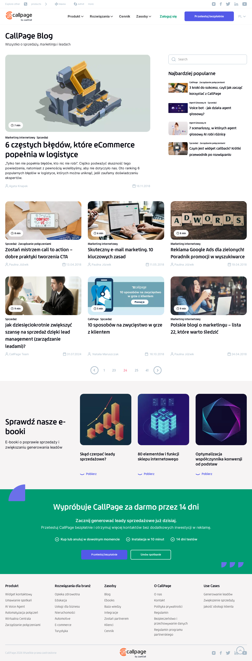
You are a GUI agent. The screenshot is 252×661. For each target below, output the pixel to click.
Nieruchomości (65, 612)
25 (136, 370)
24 (125, 370)
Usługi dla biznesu (67, 606)
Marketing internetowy (20, 137)
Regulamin (161, 612)
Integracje (111, 612)
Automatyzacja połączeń (21, 612)
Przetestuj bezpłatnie (209, 16)
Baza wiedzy (112, 606)
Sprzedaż (42, 137)
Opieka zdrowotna (67, 594)
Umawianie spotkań (18, 600)
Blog (107, 594)
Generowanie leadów (218, 594)
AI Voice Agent (15, 606)
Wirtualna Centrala (18, 619)
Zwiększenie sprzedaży (219, 600)
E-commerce (63, 625)
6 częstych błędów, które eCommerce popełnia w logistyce (70, 149)
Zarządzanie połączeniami (212, 82)
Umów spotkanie (151, 554)
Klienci (108, 625)
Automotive (62, 619)
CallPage (193, 82)
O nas (158, 594)
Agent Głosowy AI (197, 102)
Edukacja (61, 600)
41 (147, 370)
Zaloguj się (168, 16)
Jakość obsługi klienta (218, 606)
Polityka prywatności (168, 606)
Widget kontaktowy (18, 594)
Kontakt (159, 600)
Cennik (109, 631)
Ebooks (109, 600)
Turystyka (61, 631)
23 (114, 370)
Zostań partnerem (116, 619)
